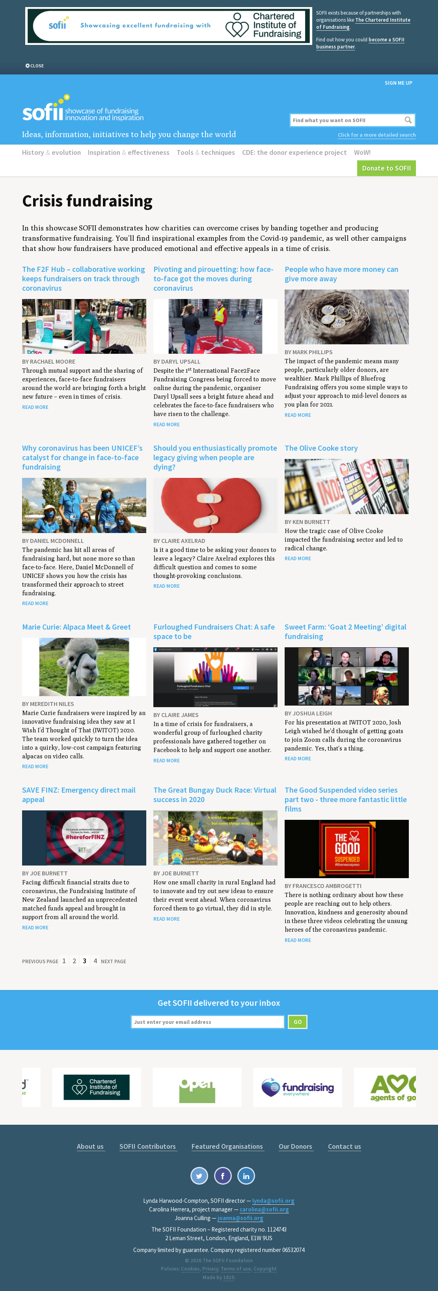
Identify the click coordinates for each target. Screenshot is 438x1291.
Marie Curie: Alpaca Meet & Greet (76, 627)
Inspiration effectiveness (129, 152)
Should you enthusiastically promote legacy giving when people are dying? (215, 457)
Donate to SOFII (386, 168)
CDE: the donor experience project (294, 152)
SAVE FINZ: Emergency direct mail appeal (79, 794)
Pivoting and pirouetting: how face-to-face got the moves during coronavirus (213, 278)
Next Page (113, 961)
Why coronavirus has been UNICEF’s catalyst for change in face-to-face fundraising (82, 457)
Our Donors (296, 1146)
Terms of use (236, 1268)
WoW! (362, 152)
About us (91, 1146)
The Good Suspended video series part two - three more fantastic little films (346, 799)
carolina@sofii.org (264, 1209)
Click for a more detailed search (377, 134)
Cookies (190, 1268)
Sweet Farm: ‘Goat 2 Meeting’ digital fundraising (345, 631)
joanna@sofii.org (240, 1218)
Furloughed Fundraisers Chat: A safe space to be (214, 631)
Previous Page (40, 961)
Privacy (210, 1268)
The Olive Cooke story (321, 448)
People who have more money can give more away (342, 273)
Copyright (265, 1268)
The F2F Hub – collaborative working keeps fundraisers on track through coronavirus (83, 278)
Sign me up (398, 82)
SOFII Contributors (148, 1146)
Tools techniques (206, 152)
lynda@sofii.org (273, 1200)
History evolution (51, 152)
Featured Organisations (228, 1146)
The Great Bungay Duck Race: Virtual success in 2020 (214, 794)
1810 (228, 1277)
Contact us (344, 1146)
